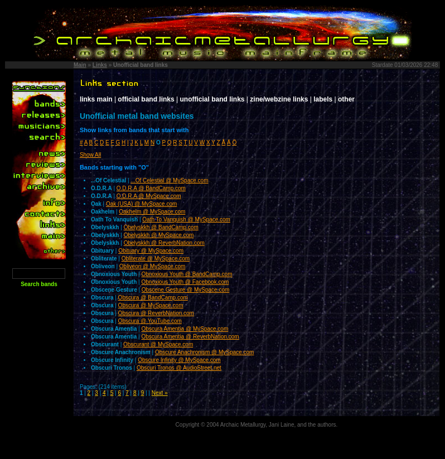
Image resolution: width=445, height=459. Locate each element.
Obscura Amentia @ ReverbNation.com (190, 337)
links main (96, 99)
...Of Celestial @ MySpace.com (169, 180)
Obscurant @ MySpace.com (158, 344)
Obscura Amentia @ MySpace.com (184, 329)
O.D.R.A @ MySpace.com (149, 196)
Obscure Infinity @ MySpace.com (179, 360)
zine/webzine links (279, 99)
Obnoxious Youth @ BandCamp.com (186, 274)
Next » (160, 393)
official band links (146, 99)
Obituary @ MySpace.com (150, 251)
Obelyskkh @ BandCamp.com (161, 227)
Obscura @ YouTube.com (150, 321)
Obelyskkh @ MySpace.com (159, 235)
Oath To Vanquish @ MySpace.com (186, 219)
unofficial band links (212, 99)
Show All (90, 155)
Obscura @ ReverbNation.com (156, 313)
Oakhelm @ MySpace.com (152, 212)
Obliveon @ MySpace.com (152, 266)
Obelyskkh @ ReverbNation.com (164, 243)
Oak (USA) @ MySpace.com (141, 204)
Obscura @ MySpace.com (150, 305)
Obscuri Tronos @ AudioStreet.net (179, 368)
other (346, 99)
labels (322, 99)
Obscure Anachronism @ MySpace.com (204, 352)
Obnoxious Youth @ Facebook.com (185, 282)
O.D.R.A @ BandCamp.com (151, 188)
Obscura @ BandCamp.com (153, 297)
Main (80, 65)
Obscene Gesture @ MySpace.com (185, 290)
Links (100, 65)
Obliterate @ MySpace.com (156, 258)
